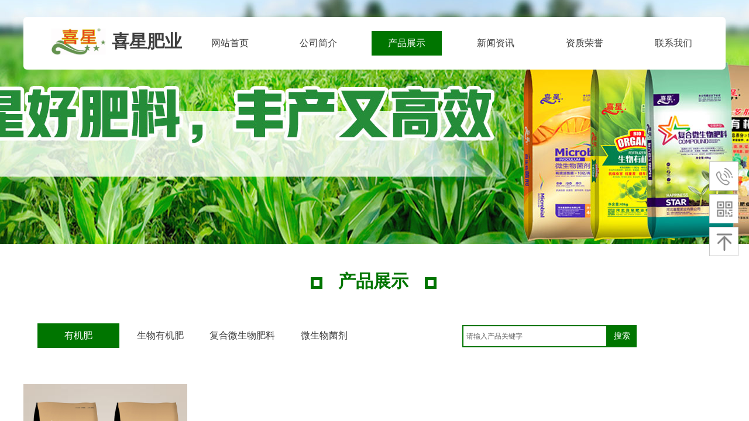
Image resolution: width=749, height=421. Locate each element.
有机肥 (78, 335)
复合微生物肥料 (242, 335)
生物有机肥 (160, 335)
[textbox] (534, 336)
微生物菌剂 (324, 335)
